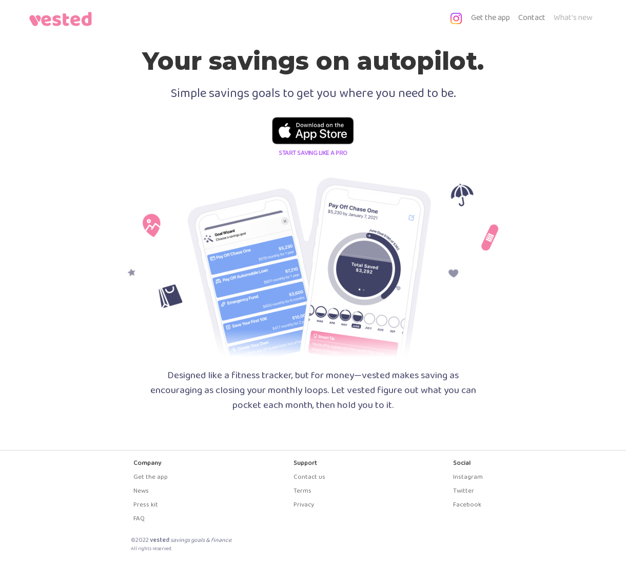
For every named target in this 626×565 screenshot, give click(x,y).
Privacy (304, 504)
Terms (302, 490)
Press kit (145, 504)
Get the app (492, 17)
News (141, 490)
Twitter (463, 490)
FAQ (139, 518)
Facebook (467, 504)
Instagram (468, 477)
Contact (531, 17)
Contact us (309, 477)
